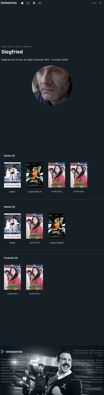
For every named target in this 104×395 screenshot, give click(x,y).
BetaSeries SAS (79, 365)
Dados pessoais (97, 363)
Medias (89, 365)
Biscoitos (90, 360)
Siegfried (27, 46)
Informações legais (78, 360)
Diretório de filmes (96, 351)
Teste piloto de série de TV (84, 370)
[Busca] (100, 3)
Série (18, 46)
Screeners (98, 365)
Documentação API (81, 353)
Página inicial (7, 46)
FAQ (91, 353)
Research (99, 367)
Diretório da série (80, 351)
